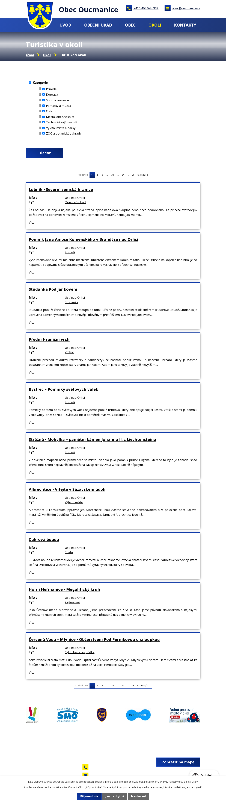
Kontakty (185, 25)
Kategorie (40, 83)
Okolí (154, 25)
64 (123, 174)
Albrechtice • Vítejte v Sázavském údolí (67, 489)
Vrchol (69, 352)
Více (31, 222)
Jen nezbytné (115, 796)
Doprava (52, 94)
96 (133, 174)
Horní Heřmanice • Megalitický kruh (64, 589)
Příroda (51, 89)
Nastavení (138, 796)
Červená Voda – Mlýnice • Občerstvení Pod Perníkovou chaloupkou (94, 639)
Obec (130, 25)
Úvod (65, 25)
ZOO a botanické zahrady (64, 133)
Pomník (70, 252)
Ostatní (51, 111)
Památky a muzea (58, 106)
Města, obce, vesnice (60, 117)
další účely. (192, 781)
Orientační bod (75, 202)
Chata (69, 552)
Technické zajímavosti (61, 122)
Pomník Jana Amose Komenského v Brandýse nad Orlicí (83, 239)
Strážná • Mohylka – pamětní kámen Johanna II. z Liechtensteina (92, 439)
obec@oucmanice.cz (186, 8)
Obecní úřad (98, 25)
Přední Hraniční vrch (49, 339)
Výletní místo (74, 502)
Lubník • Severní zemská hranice (61, 189)
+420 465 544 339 (146, 8)
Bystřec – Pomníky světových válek (63, 389)
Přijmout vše (89, 796)
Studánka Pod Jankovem (53, 289)
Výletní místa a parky (61, 128)
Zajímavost (72, 602)
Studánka (71, 302)
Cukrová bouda (44, 539)
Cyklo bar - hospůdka (79, 652)
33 (112, 174)
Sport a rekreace (57, 100)
